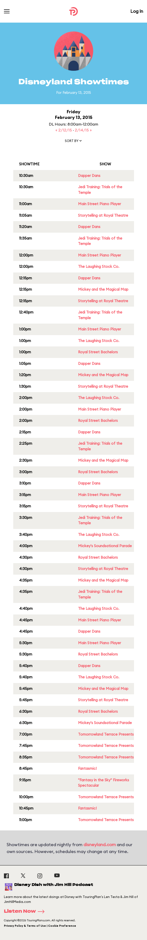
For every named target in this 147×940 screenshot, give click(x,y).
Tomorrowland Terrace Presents (106, 734)
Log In (136, 11)
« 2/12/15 (64, 130)
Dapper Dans (89, 175)
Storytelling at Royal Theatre (103, 215)
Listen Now (26, 911)
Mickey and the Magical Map (103, 289)
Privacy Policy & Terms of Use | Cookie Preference (40, 925)
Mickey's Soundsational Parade (105, 545)
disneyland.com (99, 844)
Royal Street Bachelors (98, 352)
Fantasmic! (87, 768)
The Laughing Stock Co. (98, 266)
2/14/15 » (83, 130)
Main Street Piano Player (99, 203)
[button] (73, 142)
